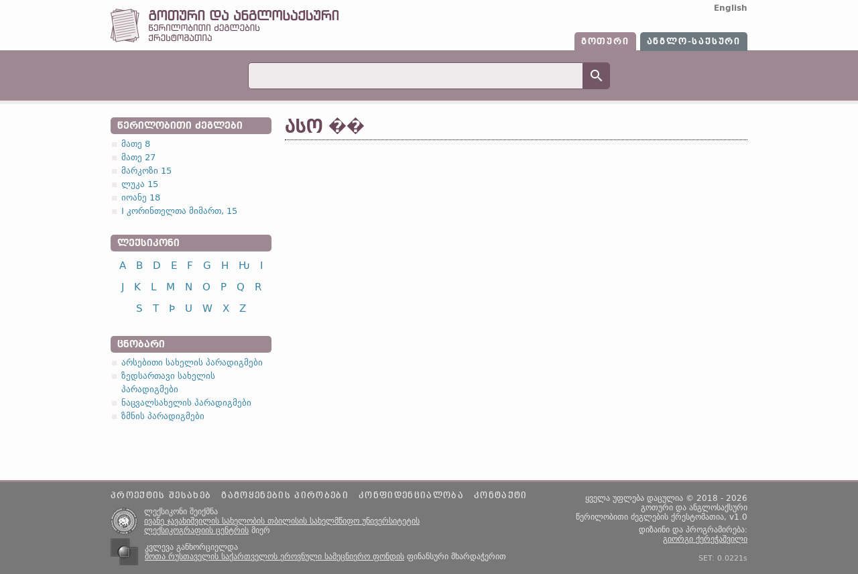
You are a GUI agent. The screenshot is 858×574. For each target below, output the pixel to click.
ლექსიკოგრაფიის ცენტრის (196, 530)
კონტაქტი (501, 495)
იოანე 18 (140, 197)
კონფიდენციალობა (411, 495)
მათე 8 (135, 144)
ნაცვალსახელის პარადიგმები (186, 403)
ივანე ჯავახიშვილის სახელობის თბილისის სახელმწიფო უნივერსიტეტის (282, 521)
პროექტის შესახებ (161, 495)
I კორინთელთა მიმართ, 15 (179, 211)
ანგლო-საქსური (694, 41)
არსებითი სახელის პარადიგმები (192, 362)
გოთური (605, 41)
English (730, 8)
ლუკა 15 (139, 184)
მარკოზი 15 (146, 171)
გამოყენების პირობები (285, 495)
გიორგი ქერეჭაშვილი (705, 539)
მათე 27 (138, 157)
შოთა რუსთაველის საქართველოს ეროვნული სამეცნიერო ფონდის (274, 556)
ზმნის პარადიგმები (162, 416)
